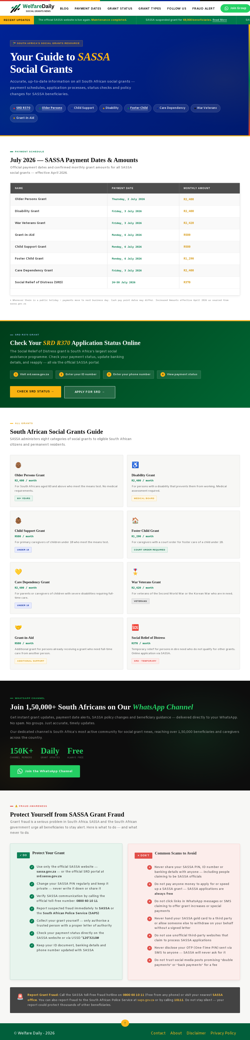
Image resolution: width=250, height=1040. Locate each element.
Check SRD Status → (35, 396)
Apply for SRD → (90, 396)
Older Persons (52, 108)
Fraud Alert (203, 9)
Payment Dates (88, 9)
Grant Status (120, 9)
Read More (221, 20)
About (176, 1033)
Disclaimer (196, 1033)
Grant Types (149, 9)
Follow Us (177, 9)
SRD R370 (23, 108)
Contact (158, 1033)
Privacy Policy (223, 1033)
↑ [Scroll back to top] (125, 1023)
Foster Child (139, 108)
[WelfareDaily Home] (32, 8)
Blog (64, 9)
